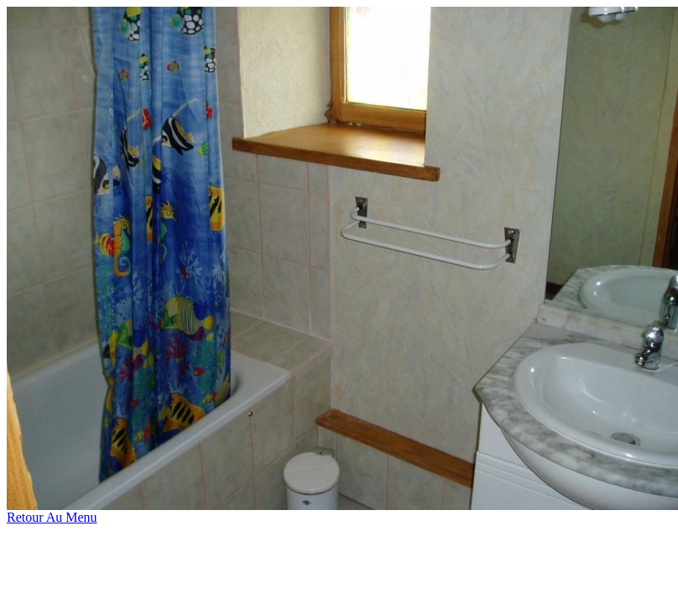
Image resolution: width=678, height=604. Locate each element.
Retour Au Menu (52, 517)
